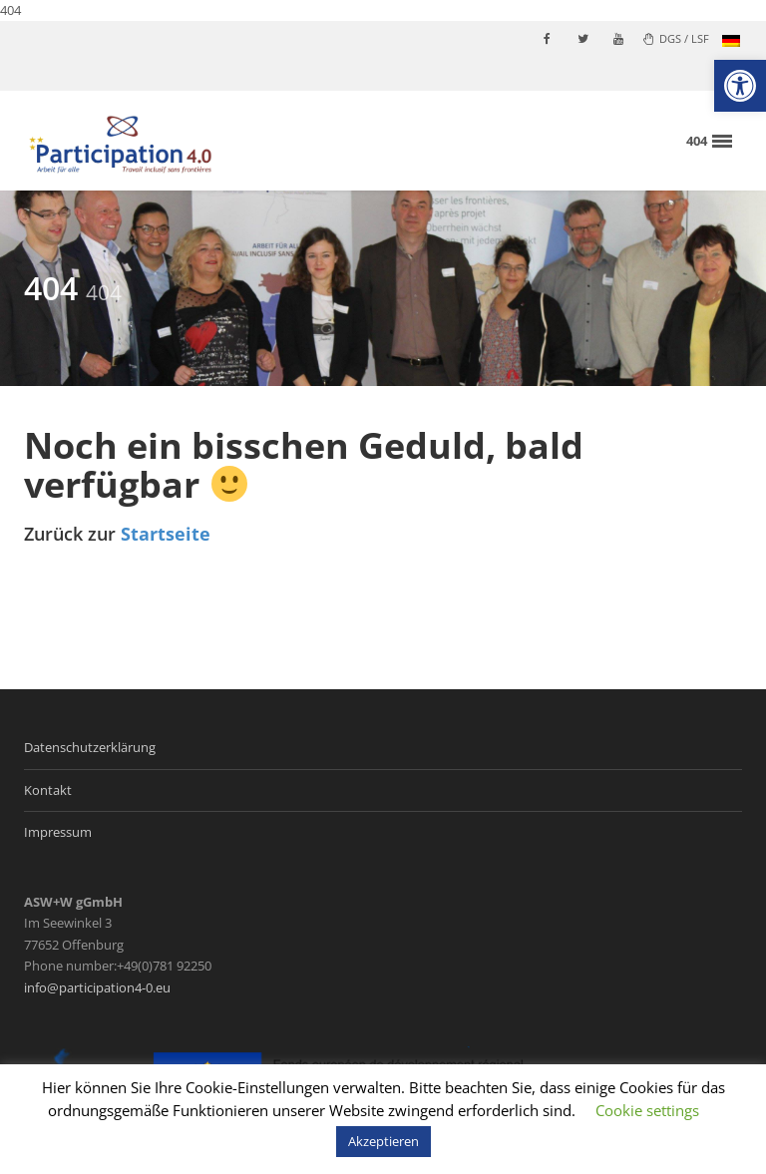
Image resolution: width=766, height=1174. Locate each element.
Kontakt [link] (48, 790)
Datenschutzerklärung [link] (90, 747)
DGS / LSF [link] (676, 38)
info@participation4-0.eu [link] (97, 987)
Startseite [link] (165, 534)
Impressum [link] (58, 832)
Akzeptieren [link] (383, 1141)
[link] (740, 86)
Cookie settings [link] (647, 1110)
